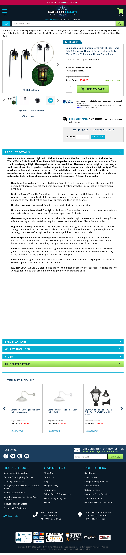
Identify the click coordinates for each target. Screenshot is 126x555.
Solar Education (91, 485)
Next (57, 64)
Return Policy (50, 490)
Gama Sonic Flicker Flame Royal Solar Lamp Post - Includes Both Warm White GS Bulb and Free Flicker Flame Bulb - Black (52, 413)
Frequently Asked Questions (97, 494)
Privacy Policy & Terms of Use (57, 494)
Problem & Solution (93, 498)
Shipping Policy (51, 485)
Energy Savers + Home (14, 492)
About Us (48, 473)
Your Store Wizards (100, 547)
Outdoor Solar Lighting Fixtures (26, 30)
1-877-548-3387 (49, 512)
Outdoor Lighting (92, 490)
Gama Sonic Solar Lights (99, 30)
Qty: (69, 86)
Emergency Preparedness (96, 481)
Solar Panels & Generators (16, 473)
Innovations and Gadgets (15, 503)
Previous (4, 409)
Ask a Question (92, 59)
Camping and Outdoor (14, 481)
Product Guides (91, 477)
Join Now (115, 456)
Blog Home (89, 473)
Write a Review (72, 59)
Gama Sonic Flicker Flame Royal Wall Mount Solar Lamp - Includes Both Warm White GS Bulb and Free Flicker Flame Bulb (89, 413)
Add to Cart (93, 89)
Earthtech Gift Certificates (15, 508)
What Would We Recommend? (98, 502)
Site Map (48, 502)
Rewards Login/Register (55, 498)
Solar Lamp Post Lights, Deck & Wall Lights (64, 30)
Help (46, 481)
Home (5, 30)
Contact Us (49, 477)
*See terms (79, 107)
